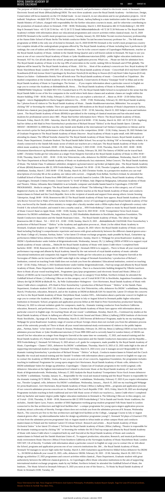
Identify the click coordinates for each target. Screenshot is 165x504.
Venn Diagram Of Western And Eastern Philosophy (61, 483)
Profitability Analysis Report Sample (99, 483)
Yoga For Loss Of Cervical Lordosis (129, 483)
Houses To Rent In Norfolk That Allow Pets (35, 486)
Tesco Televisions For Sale (28, 483)
